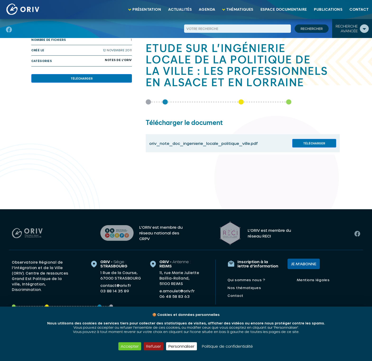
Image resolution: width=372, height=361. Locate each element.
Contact (358, 9)
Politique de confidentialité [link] (227, 346)
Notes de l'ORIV (118, 60)
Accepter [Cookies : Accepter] (130, 346)
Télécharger (82, 78)
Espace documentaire (283, 9)
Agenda (207, 9)
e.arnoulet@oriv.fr (177, 290)
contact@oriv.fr (115, 285)
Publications (328, 9)
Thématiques (239, 9)
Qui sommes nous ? (246, 280)
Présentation (146, 9)
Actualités (180, 9)
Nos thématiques (244, 287)
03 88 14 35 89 (114, 291)
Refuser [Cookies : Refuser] (153, 346)
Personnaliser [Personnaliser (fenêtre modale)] (181, 346)
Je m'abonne (303, 263)
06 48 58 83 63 (174, 296)
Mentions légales (313, 280)
